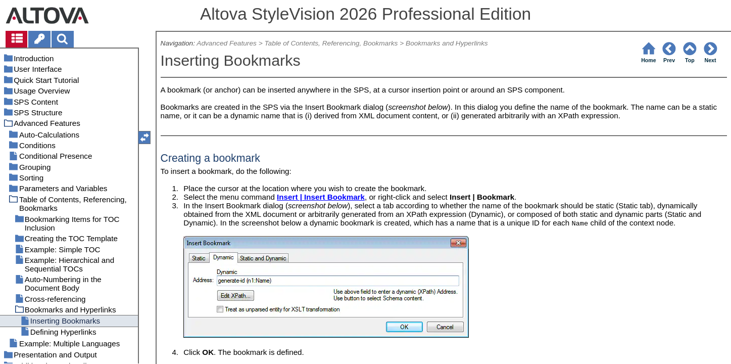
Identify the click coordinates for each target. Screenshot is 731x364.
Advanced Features (227, 43)
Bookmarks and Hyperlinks (447, 43)
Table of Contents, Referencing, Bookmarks (331, 43)
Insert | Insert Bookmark (321, 197)
